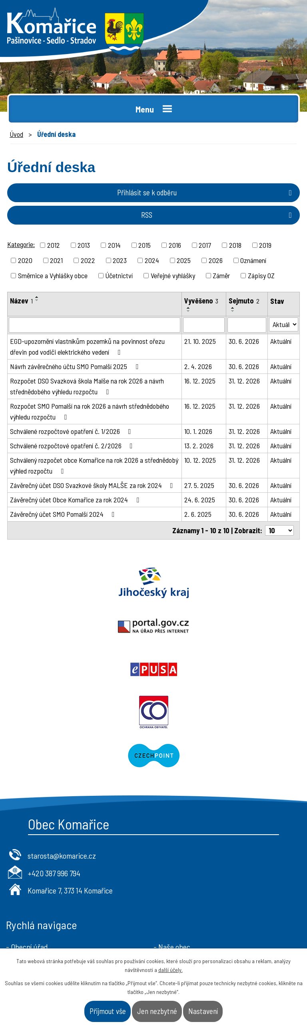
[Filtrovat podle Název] (94, 325)
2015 (144, 245)
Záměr (221, 275)
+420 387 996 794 (54, 786)
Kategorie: (21, 244)
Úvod (16, 134)
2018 (235, 245)
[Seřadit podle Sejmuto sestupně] (233, 311)
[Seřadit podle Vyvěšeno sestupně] (188, 311)
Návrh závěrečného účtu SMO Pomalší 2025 (76, 366)
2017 (205, 245)
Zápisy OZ (261, 275)
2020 (25, 260)
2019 (265, 245)
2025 (184, 260)
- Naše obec (172, 860)
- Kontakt (168, 886)
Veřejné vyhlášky (173, 275)
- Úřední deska (28, 873)
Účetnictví (119, 275)
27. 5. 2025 (199, 485)
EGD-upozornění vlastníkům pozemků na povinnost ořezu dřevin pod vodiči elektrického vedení (87, 346)
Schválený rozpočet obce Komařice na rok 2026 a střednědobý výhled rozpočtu (94, 465)
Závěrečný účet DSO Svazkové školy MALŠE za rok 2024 (93, 485)
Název (21, 300)
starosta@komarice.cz (62, 769)
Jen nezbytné (157, 1011)
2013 (84, 245)
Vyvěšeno (201, 300)
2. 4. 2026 (198, 366)
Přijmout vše (108, 1011)
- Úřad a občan (176, 873)
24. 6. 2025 (199, 499)
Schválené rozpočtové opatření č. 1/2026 (72, 431)
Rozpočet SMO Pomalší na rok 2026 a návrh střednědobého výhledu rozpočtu (89, 411)
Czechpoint (153, 669)
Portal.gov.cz (230, 582)
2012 (53, 245)
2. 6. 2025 (197, 514)
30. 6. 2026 (244, 341)
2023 (120, 260)
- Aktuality (22, 886)
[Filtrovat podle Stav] (283, 324)
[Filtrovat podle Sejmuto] (246, 325)
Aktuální (280, 341)
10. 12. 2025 (200, 460)
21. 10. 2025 (200, 341)
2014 (114, 245)
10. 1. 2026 (198, 431)
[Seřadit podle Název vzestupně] (37, 297)
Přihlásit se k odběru (206, 192)
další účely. (170, 969)
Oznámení (253, 260)
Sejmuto (244, 300)
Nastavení (203, 1011)
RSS (218, 214)
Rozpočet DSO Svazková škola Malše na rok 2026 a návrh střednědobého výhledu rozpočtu (87, 386)
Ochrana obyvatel (230, 626)
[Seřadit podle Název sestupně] (37, 300)
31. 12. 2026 (244, 380)
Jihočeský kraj (77, 582)
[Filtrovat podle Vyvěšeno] (204, 325)
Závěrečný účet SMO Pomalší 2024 (64, 514)
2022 (88, 260)
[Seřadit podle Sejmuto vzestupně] (233, 307)
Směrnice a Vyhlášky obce (53, 275)
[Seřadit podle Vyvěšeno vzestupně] (188, 307)
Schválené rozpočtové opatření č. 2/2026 (73, 445)
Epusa (77, 626)
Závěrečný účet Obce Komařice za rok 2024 (76, 499)
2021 (56, 260)
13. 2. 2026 (198, 445)
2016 (175, 245)
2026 (216, 260)
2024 (152, 260)
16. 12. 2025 (199, 380)
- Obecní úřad (27, 860)
